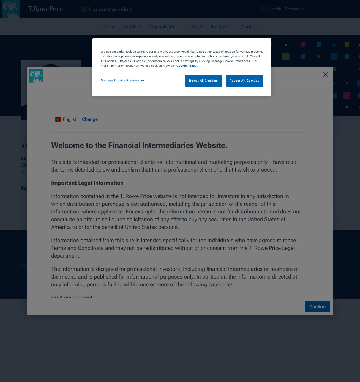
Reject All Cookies (203, 80)
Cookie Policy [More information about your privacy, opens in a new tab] (186, 66)
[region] (181, 67)
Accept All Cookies (244, 80)
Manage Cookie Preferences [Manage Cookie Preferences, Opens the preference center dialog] (123, 80)
